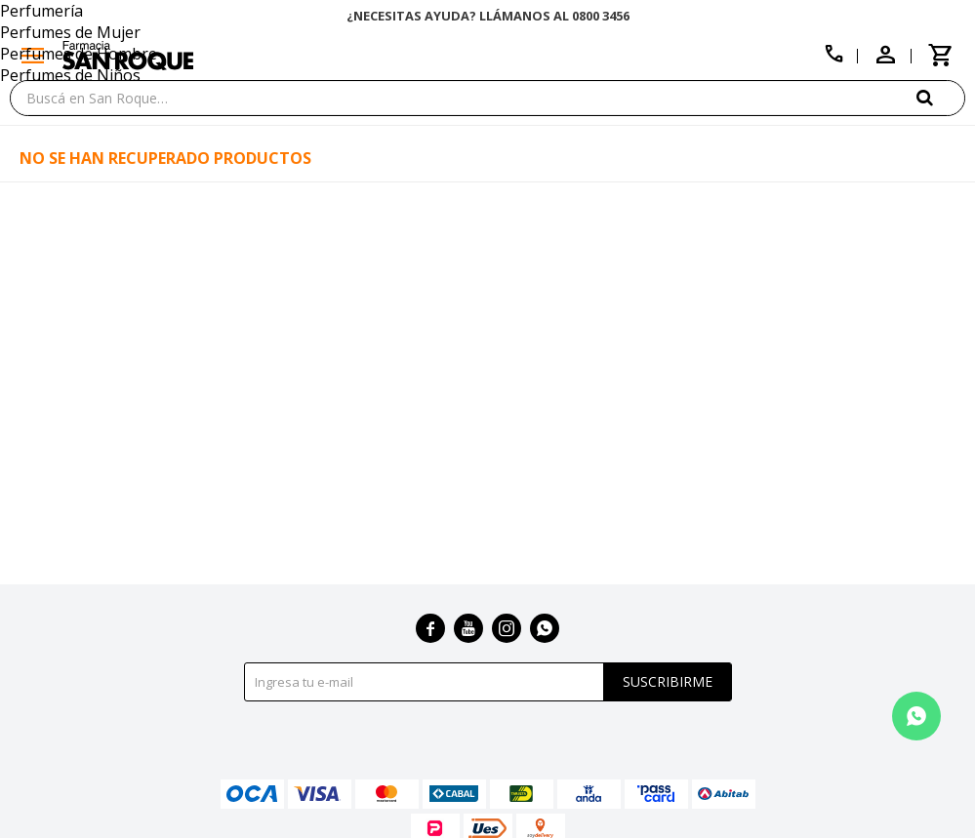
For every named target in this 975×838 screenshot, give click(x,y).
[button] (940, 97)
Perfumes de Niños (70, 75)
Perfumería (41, 10)
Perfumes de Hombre (78, 53)
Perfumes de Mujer (70, 32)
